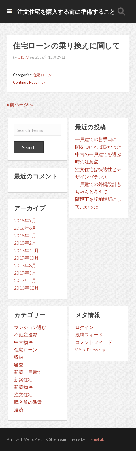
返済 (18, 409)
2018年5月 (25, 235)
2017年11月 (26, 250)
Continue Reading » (29, 82)
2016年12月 (26, 287)
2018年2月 (25, 243)
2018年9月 (25, 220)
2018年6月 (25, 228)
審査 (18, 364)
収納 (18, 357)
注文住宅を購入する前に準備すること (66, 11)
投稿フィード (89, 334)
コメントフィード (93, 342)
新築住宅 (23, 379)
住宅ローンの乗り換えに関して (66, 45)
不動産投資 (25, 334)
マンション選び (30, 327)
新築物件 (23, 387)
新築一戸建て (28, 372)
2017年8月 (25, 265)
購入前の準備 (28, 402)
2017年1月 (25, 280)
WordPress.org (90, 349)
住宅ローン (42, 75)
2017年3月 (25, 272)
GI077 (23, 57)
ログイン (84, 327)
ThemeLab (95, 439)
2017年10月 (26, 257)
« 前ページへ (20, 104)
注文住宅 (23, 394)
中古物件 (23, 342)
